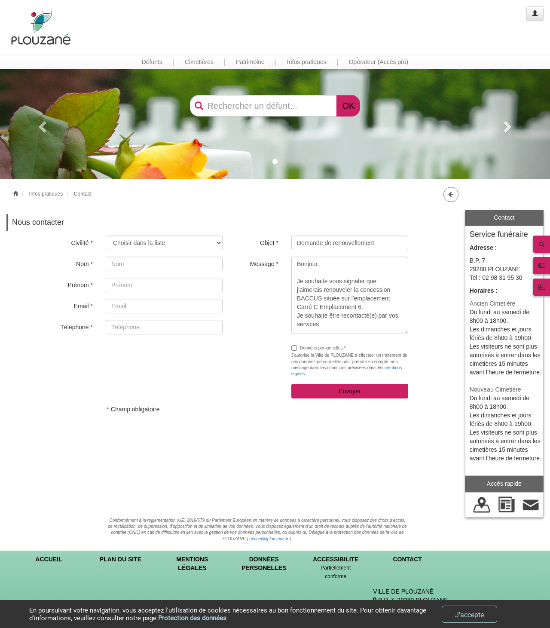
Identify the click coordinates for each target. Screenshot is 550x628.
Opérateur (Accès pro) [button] (379, 61)
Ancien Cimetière (493, 303)
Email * (83, 306)
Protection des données (192, 618)
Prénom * (80, 285)
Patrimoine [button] (250, 61)
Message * (264, 263)
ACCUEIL (48, 559)
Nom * (84, 263)
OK (348, 105)
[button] (41, 124)
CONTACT (407, 559)
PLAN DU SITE (120, 559)
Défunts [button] (152, 61)
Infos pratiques (46, 194)
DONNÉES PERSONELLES (263, 563)
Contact (83, 194)
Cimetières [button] (199, 61)
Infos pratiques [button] (307, 61)
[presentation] (171, 357)
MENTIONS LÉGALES (192, 563)
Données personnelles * (318, 348)
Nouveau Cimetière (495, 389)
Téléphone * (76, 327)
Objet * (269, 242)
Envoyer (350, 391)
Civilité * (82, 242)
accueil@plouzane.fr (269, 538)
